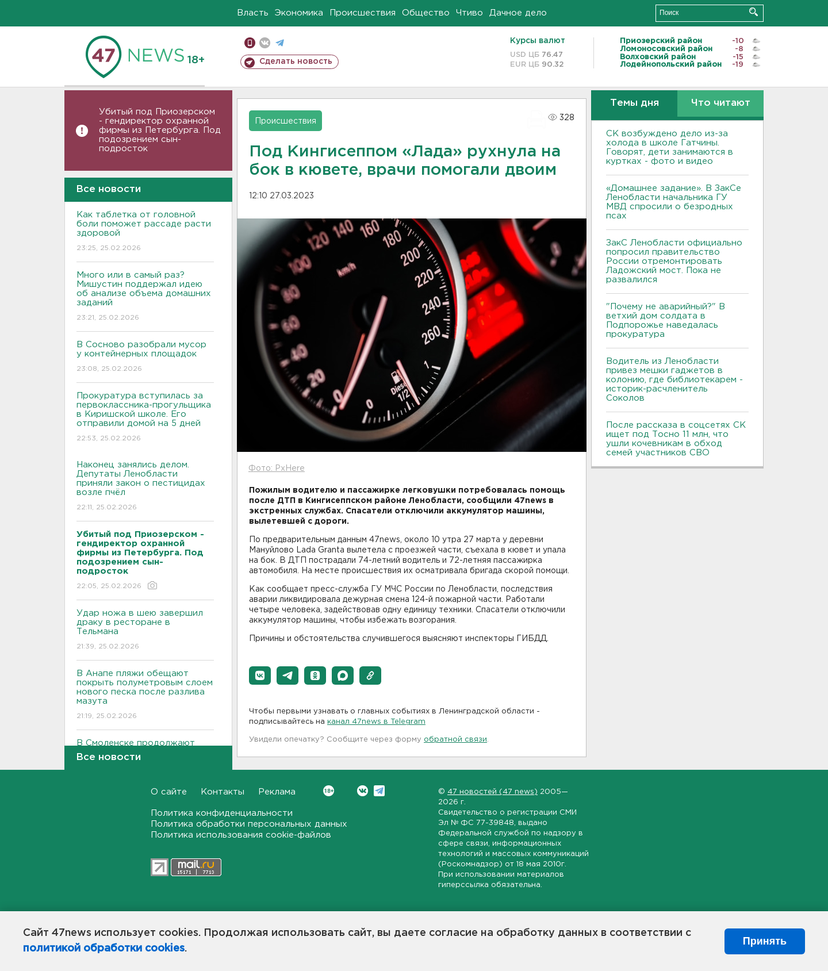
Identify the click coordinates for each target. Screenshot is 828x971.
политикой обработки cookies (104, 948)
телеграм (279, 42)
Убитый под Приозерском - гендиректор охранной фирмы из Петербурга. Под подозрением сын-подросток (160, 130)
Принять (765, 941)
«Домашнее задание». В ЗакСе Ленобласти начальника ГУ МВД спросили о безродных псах (673, 202)
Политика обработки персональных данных (249, 824)
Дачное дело (518, 13)
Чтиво (469, 13)
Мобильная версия (249, 42)
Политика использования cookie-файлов (241, 835)
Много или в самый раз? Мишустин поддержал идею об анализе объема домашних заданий (145, 297)
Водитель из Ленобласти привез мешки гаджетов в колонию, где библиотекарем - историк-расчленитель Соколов (674, 380)
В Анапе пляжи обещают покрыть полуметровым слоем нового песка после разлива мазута (145, 695)
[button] (260, 675)
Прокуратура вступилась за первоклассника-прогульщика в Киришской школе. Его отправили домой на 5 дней (145, 417)
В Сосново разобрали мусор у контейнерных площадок (145, 357)
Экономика (299, 13)
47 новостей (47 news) (492, 792)
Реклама (277, 792)
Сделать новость (295, 61)
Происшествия (362, 13)
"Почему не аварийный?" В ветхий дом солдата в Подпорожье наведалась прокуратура (665, 320)
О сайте (169, 792)
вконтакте (264, 42)
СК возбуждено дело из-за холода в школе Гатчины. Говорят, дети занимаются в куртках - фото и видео (669, 147)
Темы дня (634, 103)
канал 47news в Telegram (376, 722)
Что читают (720, 103)
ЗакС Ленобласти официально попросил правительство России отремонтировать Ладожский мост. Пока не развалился (674, 261)
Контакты (222, 792)
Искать (753, 11)
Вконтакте (328, 790)
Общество (426, 13)
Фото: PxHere (276, 468)
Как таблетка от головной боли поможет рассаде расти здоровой (145, 232)
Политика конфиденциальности (222, 813)
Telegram (379, 790)
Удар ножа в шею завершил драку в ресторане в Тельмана (145, 630)
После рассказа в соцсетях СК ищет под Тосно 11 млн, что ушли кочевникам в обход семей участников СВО (676, 438)
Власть (253, 13)
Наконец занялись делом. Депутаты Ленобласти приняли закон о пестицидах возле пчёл (145, 486)
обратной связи (455, 739)
